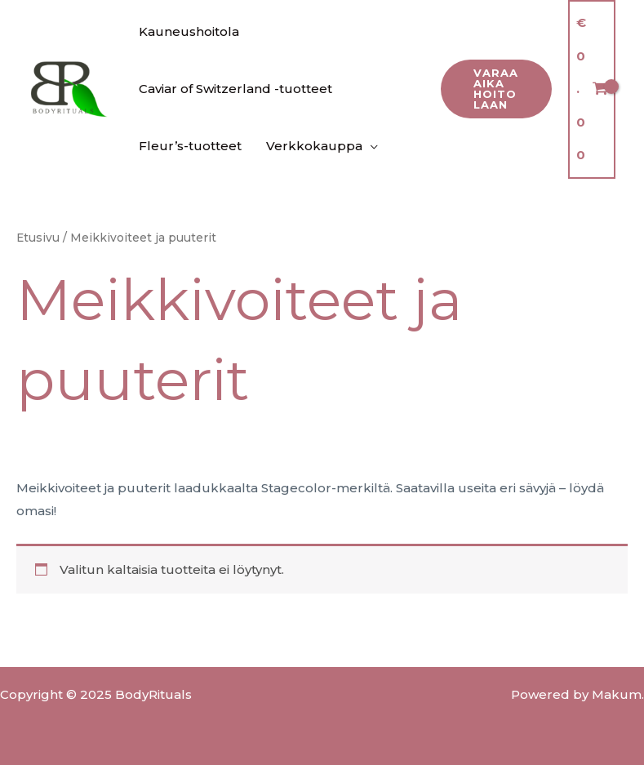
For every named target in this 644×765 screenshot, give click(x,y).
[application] (370, 146)
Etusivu (38, 237)
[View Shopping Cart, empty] (591, 89)
